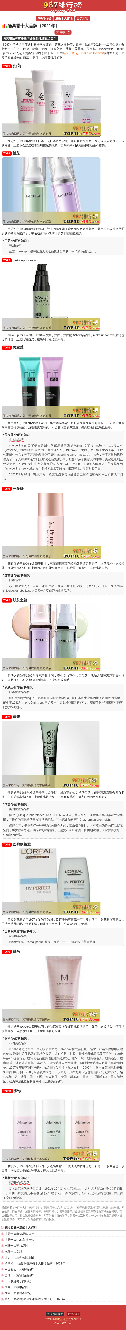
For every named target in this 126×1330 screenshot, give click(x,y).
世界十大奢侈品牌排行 (19, 1234)
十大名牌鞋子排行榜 (18, 1281)
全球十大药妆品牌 (16, 1245)
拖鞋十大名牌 (13, 1251)
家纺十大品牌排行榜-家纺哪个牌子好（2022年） (36, 1299)
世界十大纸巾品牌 (16, 1287)
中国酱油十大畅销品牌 (19, 1269)
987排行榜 (44, 18)
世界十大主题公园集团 (19, 1257)
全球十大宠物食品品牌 (19, 1275)
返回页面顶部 (55, 1314)
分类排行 (83, 18)
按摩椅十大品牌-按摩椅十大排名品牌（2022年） (36, 1263)
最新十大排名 (64, 18)
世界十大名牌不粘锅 (18, 1293)
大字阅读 (63, 32)
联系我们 (73, 1314)
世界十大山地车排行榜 (19, 1239)
